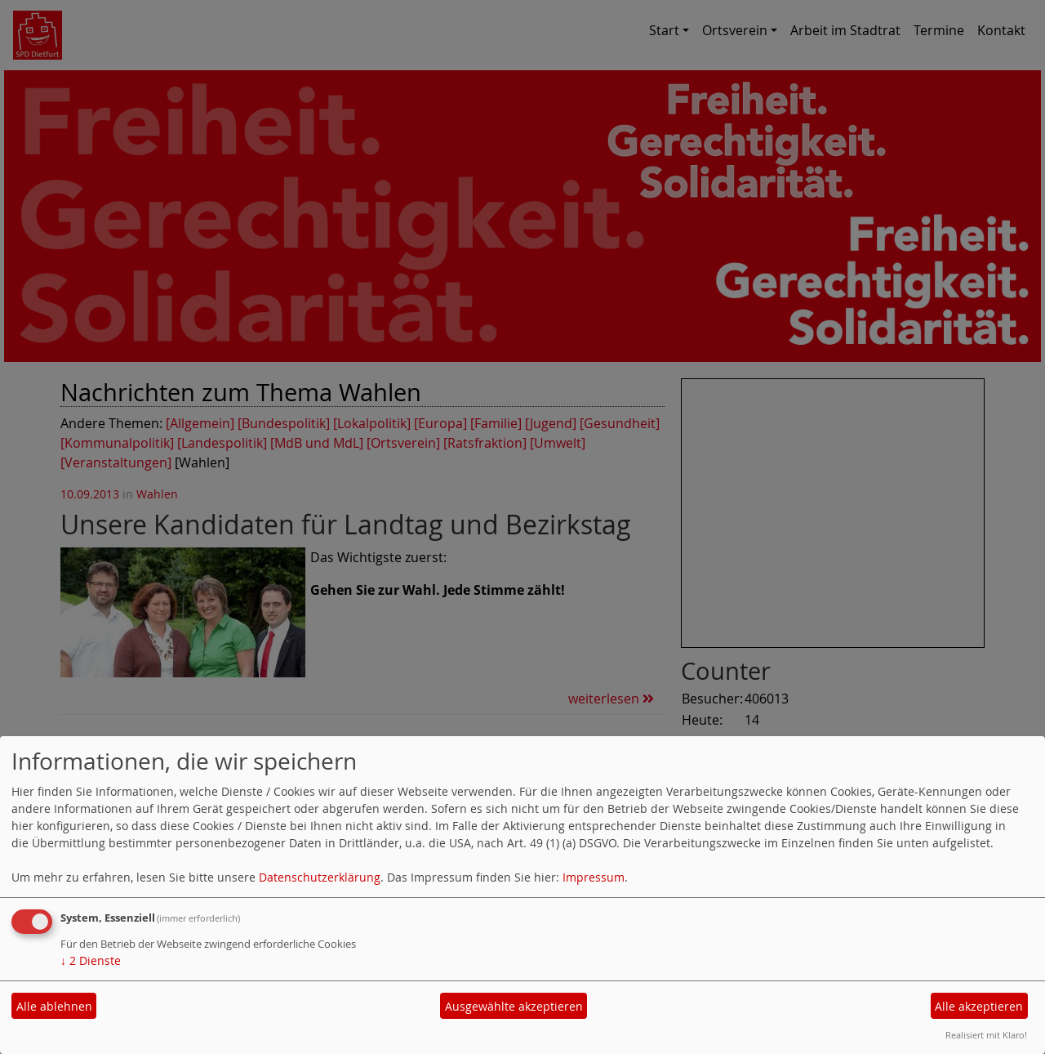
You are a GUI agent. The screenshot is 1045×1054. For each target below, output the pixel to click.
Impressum (594, 877)
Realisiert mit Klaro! (986, 1035)
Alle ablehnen (54, 1006)
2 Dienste (90, 960)
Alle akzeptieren (979, 1006)
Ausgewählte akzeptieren (514, 1006)
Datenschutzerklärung (319, 877)
